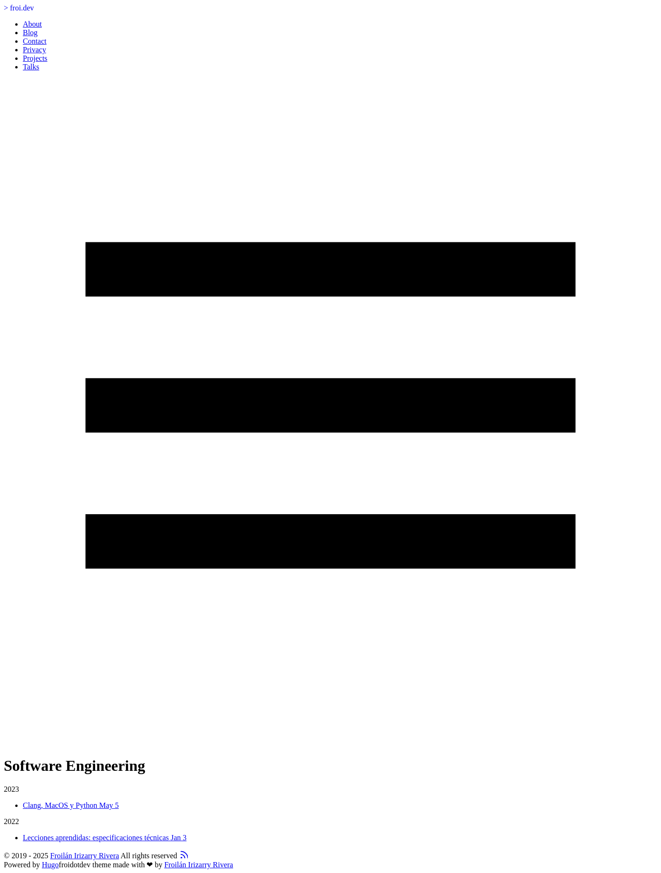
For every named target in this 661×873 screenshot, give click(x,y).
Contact (35, 41)
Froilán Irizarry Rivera (84, 856)
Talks (31, 67)
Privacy (34, 50)
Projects (35, 58)
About (32, 24)
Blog (30, 33)
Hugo (50, 865)
